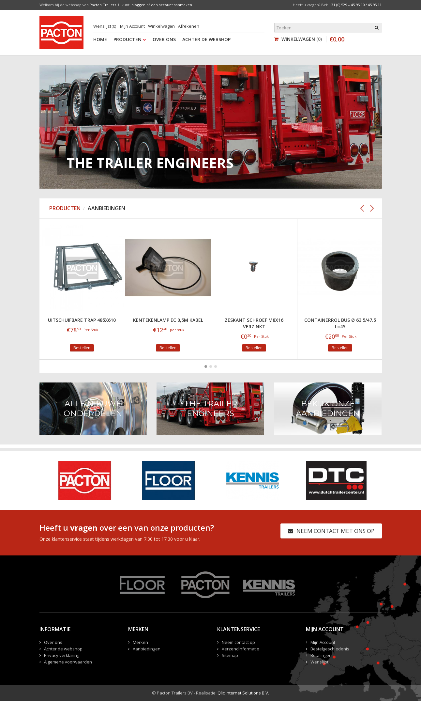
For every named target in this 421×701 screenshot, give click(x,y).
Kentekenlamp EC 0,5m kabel (168, 320)
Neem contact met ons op (331, 531)
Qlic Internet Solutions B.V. (243, 693)
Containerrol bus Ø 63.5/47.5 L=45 (340, 323)
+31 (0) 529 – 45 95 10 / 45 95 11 (355, 4)
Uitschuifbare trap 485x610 (82, 320)
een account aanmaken (171, 4)
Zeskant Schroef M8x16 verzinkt (254, 323)
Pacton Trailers (103, 4)
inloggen (137, 4)
